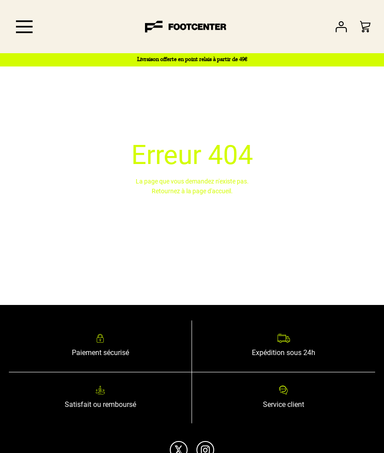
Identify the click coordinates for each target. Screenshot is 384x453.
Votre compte (341, 26)
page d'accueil (211, 191)
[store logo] (186, 27)
